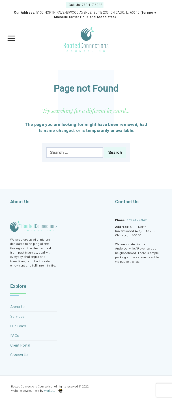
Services (17, 316)
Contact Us (19, 355)
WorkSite (49, 391)
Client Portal (20, 345)
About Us (17, 307)
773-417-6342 (136, 220)
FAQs (14, 336)
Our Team (18, 326)
